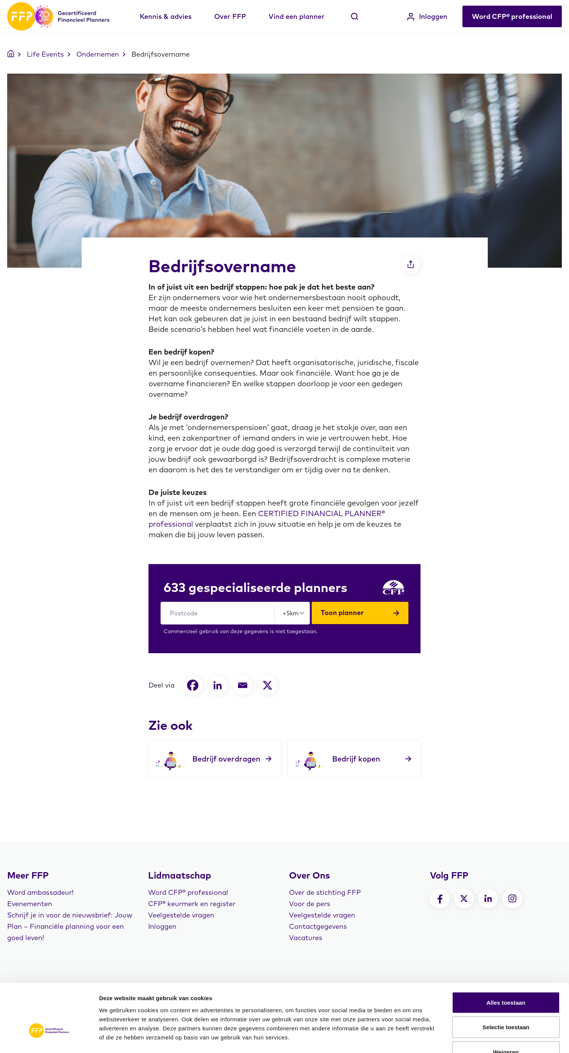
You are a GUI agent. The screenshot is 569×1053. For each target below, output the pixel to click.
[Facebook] (193, 685)
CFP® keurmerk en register (191, 903)
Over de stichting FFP (325, 892)
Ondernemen (97, 54)
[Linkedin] (217, 685)
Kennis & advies (166, 16)
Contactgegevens (318, 926)
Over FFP (230, 16)
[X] (267, 685)
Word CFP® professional (512, 16)
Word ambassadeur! (40, 892)
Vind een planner (297, 16)
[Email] (242, 685)
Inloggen (427, 16)
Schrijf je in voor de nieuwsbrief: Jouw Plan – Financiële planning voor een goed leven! (69, 926)
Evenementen (29, 903)
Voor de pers (309, 903)
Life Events (45, 54)
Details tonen (408, 1038)
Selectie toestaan (505, 979)
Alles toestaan (505, 954)
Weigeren (506, 1003)
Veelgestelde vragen (181, 915)
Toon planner (360, 612)
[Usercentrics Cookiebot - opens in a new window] (49, 1038)
